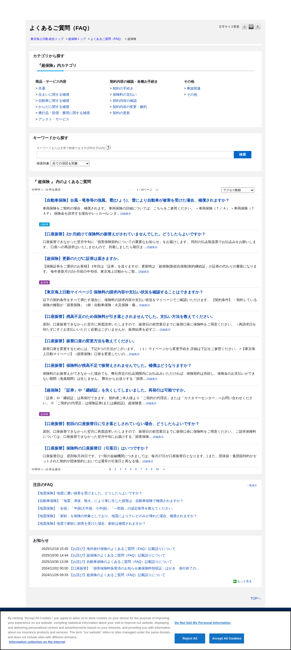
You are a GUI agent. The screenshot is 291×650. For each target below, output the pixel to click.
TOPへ (255, 598)
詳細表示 (125, 213)
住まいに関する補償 (53, 94)
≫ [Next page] (164, 469)
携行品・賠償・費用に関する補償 (64, 113)
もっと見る (244, 581)
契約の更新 (121, 113)
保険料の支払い (125, 94)
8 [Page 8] (146, 469)
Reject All (189, 638)
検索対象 (43, 163)
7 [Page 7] (141, 469)
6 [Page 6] (136, 469)
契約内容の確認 (125, 101)
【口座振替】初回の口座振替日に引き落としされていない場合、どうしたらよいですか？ (121, 423)
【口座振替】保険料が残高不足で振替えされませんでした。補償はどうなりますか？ (117, 365)
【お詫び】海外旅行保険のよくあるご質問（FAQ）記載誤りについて (122, 549)
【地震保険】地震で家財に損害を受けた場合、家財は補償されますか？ (91, 523)
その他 (192, 94)
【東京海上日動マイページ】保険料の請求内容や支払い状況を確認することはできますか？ (123, 292)
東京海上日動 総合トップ (47, 39)
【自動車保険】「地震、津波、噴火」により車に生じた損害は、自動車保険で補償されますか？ (109, 501)
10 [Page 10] (157, 469)
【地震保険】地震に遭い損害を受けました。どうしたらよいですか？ (89, 493)
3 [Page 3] (120, 469)
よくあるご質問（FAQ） (106, 39)
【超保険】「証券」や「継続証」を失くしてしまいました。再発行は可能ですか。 (115, 390)
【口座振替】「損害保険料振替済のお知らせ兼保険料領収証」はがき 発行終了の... (134, 568)
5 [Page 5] (131, 469)
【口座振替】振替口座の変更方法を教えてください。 (90, 341)
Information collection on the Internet (37, 642)
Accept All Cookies (226, 638)
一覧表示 (252, 485)
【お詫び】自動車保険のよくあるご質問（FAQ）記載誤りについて (120, 562)
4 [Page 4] (125, 469)
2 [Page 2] (115, 469)
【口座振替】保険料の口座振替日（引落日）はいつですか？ (95, 448)
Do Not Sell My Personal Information (203, 623)
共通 (41, 88)
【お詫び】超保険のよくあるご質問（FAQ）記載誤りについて (117, 555)
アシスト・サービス (53, 119)
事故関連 (194, 88)
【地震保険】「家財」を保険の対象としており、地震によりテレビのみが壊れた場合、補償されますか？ (116, 516)
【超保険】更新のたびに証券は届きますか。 (82, 258)
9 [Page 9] (151, 469)
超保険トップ (77, 39)
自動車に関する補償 (53, 101)
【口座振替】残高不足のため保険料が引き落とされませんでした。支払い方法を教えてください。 (129, 316)
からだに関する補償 (53, 107)
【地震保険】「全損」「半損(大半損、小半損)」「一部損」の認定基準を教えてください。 (105, 508)
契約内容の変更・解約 (130, 107)
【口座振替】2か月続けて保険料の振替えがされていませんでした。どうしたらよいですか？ (124, 234)
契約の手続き (123, 88)
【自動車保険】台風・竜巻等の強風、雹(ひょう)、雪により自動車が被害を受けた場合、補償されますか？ (136, 200)
